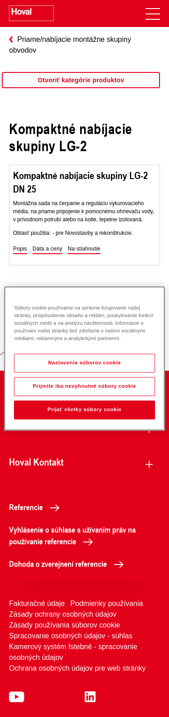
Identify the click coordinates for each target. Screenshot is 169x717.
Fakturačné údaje (37, 603)
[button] (20, 249)
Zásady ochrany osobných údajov (62, 614)
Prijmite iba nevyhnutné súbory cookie (85, 386)
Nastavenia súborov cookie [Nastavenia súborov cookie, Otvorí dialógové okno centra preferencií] (84, 363)
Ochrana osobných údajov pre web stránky (77, 668)
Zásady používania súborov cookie (64, 625)
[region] (81, 89)
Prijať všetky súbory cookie (84, 409)
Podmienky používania (106, 603)
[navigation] (153, 13)
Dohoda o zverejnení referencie (68, 563)
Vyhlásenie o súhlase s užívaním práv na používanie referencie (72, 535)
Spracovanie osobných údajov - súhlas (70, 636)
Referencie (36, 507)
